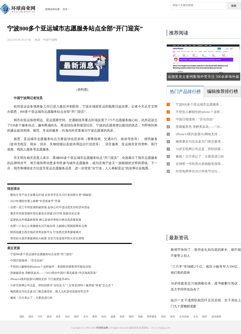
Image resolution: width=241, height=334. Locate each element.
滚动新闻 (216, 316)
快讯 (103, 316)
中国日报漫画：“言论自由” (27, 260)
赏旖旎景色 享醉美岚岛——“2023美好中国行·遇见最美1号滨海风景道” (53, 272)
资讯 (172, 316)
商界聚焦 (152, 316)
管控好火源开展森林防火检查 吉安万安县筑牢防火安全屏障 (47, 238)
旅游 (49, 316)
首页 (65, 9)
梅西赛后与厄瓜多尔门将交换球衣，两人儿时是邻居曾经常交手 (49, 291)
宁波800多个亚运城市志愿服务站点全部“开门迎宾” (41, 254)
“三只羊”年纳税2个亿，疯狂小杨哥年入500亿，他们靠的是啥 (206, 269)
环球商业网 (102, 327)
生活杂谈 (184, 316)
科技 (163, 316)
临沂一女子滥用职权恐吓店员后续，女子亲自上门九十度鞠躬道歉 (206, 303)
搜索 (233, 5)
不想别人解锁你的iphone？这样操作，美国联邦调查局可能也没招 (50, 266)
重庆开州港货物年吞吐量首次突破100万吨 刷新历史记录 (45, 213)
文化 (195, 316)
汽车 (40, 316)
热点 (67, 316)
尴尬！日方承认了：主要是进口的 (31, 297)
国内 (31, 316)
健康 (113, 316)
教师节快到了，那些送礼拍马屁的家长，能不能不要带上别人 (206, 252)
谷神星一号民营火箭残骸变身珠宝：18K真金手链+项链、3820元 (200, 163)
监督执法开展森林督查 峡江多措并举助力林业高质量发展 (45, 219)
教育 (94, 316)
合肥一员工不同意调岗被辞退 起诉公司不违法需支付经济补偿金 (50, 207)
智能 (140, 316)
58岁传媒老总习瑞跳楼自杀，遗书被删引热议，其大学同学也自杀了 (206, 286)
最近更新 (13, 248)
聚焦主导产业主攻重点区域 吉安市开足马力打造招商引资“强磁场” (51, 194)
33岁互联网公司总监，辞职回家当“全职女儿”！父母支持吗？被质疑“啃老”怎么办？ (62, 285)
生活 (85, 316)
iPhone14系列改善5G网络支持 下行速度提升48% (39, 279)
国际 (21, 316)
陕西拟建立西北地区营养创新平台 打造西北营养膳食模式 (45, 232)
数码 (131, 316)
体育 (58, 316)
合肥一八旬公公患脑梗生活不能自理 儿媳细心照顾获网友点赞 (48, 225)
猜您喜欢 (13, 188)
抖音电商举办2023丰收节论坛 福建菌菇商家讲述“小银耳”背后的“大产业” (200, 171)
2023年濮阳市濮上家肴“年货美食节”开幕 (35, 201)
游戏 (122, 316)
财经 (76, 316)
